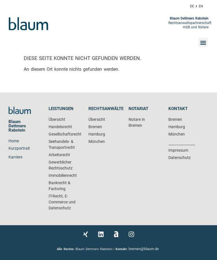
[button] (203, 42)
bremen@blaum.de (144, 249)
